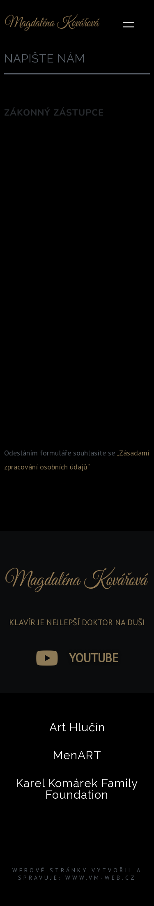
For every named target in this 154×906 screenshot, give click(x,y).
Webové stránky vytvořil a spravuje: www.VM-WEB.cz (77, 874)
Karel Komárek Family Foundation (77, 789)
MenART (77, 755)
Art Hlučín (77, 727)
